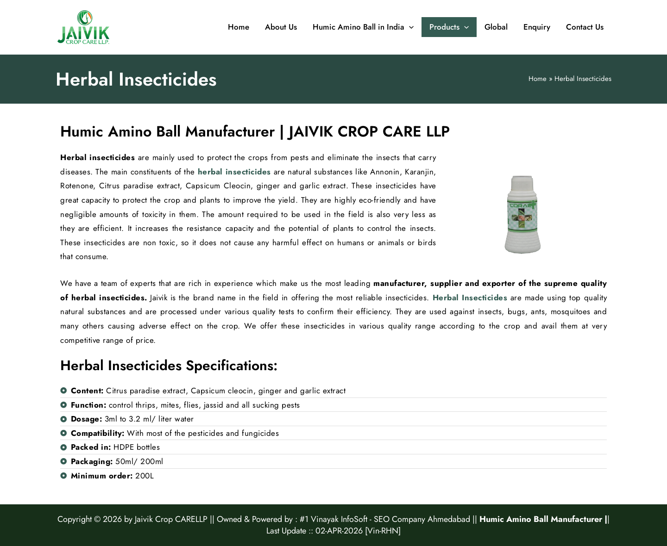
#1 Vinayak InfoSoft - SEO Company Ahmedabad (385, 519)
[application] (409, 27)
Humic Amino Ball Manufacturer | (543, 519)
